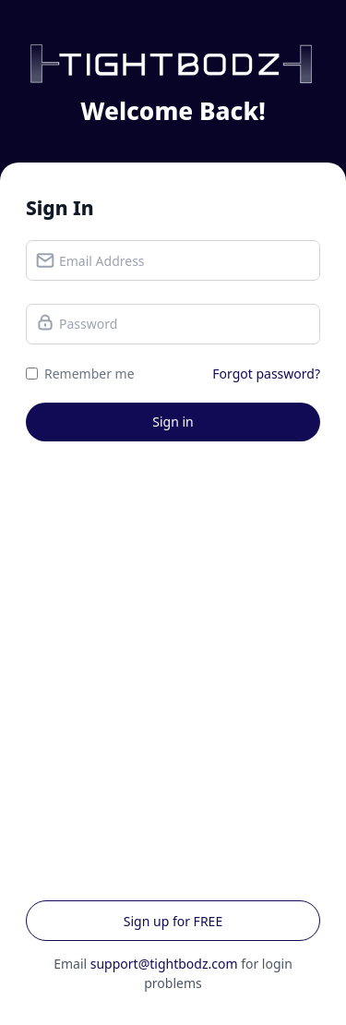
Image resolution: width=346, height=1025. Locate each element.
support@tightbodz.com (164, 963)
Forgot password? (266, 373)
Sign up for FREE (173, 921)
